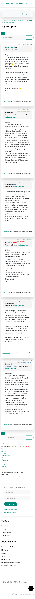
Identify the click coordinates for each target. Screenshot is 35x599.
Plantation (4, 550)
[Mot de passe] (17, 498)
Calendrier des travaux (8, 566)
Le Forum (4, 526)
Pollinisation (5, 559)
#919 (30, 181)
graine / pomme (10, 47)
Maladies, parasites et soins (10, 563)
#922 (30, 239)
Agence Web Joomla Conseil (23, 594)
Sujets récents (7, 532)
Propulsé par (14, 477)
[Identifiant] (17, 492)
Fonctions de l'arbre (7, 547)
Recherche (6, 535)
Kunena (22, 477)
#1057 (30, 360)
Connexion (6, 101)
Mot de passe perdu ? (11, 509)
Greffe (3, 553)
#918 (30, 109)
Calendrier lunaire (7, 569)
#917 (30, 44)
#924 (30, 300)
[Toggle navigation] (6, 14)
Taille (3, 556)
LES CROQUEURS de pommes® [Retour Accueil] (14, 3)
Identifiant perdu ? (10, 512)
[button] (33, 3)
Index (4, 529)
